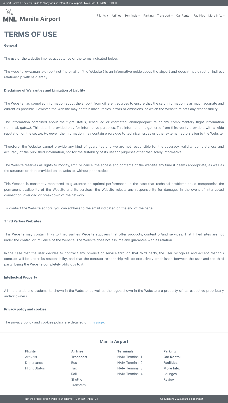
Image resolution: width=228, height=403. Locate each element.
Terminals (125, 351)
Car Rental (183, 15)
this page (96, 322)
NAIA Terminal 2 (130, 363)
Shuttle (76, 379)
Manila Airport (40, 19)
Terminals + (132, 15)
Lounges (170, 374)
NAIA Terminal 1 (129, 357)
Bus (74, 363)
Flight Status (35, 368)
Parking (148, 15)
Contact (80, 398)
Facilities (199, 15)
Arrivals (31, 357)
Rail (74, 374)
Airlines (116, 15)
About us (93, 398)
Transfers (78, 385)
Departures (34, 363)
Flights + (102, 15)
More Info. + (216, 15)
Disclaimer (67, 398)
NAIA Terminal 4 (130, 374)
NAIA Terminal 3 (130, 368)
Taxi (74, 368)
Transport (79, 357)
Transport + (165, 15)
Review (169, 379)
